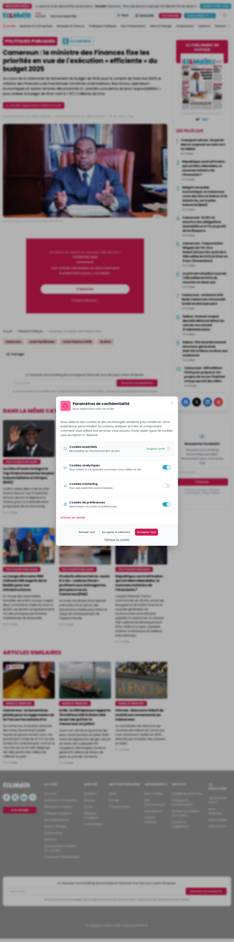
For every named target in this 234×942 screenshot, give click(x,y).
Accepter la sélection (116, 532)
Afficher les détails (72, 517)
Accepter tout (146, 532)
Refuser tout (87, 532)
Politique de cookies (117, 539)
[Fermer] (172, 402)
